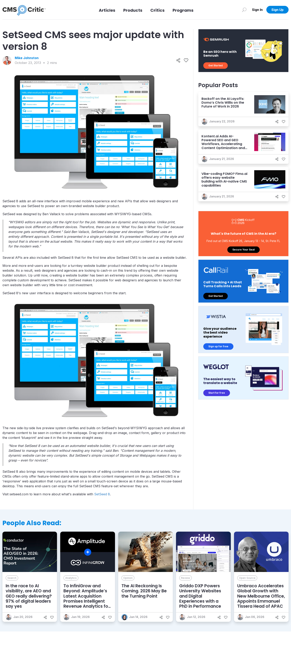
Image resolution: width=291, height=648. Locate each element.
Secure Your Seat (243, 249)
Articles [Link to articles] (107, 10)
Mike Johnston (27, 58)
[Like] (186, 60)
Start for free (216, 392)
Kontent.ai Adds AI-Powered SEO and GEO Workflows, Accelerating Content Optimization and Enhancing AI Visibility (223, 144)
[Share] (178, 60)
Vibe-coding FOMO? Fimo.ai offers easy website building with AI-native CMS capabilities (224, 179)
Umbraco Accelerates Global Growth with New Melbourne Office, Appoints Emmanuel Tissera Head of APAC (261, 596)
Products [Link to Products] (132, 10)
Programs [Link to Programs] (183, 10)
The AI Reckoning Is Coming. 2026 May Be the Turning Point (144, 591)
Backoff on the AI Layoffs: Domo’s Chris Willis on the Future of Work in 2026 (222, 102)
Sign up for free (218, 346)
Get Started (215, 65)
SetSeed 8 (102, 494)
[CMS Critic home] (24, 10)
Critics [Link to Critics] (157, 10)
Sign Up (277, 10)
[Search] (244, 10)
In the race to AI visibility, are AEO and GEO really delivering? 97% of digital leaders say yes (29, 596)
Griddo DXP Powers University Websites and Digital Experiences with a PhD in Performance (200, 596)
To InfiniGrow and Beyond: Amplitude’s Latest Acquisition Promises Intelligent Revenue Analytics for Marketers (86, 598)
